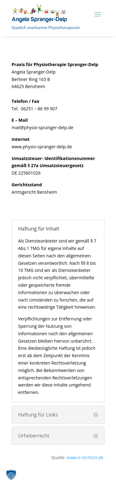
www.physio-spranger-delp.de (42, 147)
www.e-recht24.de (85, 457)
